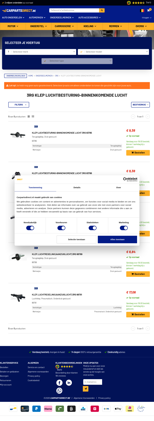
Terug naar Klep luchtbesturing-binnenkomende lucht (21, 106)
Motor (12, 26)
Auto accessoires (88, 18)
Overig (140, 26)
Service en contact (36, 367)
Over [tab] (118, 187)
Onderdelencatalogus (15, 76)
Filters (56, 105)
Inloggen (145, 18)
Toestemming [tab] (35, 187)
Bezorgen (4, 376)
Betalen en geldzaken (9, 372)
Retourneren (5, 380)
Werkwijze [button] (12, 141)
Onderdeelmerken (60, 18)
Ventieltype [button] (13, 122)
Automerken (36, 18)
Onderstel (37, 26)
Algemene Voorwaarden (84, 398)
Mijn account (6, 385)
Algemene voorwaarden (38, 372)
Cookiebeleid (33, 380)
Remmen (114, 26)
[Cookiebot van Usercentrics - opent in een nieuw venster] (125, 179)
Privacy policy (34, 376)
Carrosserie (63, 26)
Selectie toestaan (76, 239)
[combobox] (44, 52)
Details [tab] (77, 187)
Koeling (89, 26)
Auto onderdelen (12, 18)
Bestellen (4, 367)
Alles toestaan (117, 239)
